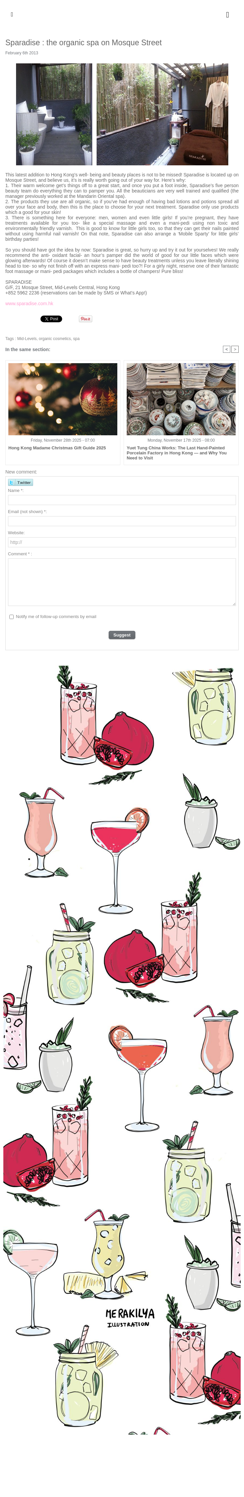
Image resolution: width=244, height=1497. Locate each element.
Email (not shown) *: (27, 511)
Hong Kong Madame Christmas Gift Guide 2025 (57, 447)
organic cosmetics (55, 338)
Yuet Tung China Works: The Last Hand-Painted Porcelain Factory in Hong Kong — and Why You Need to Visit (177, 452)
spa (76, 338)
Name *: (16, 490)
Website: (16, 532)
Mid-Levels (26, 338)
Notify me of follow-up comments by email (56, 616)
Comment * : (20, 553)
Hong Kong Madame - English (121, 15)
